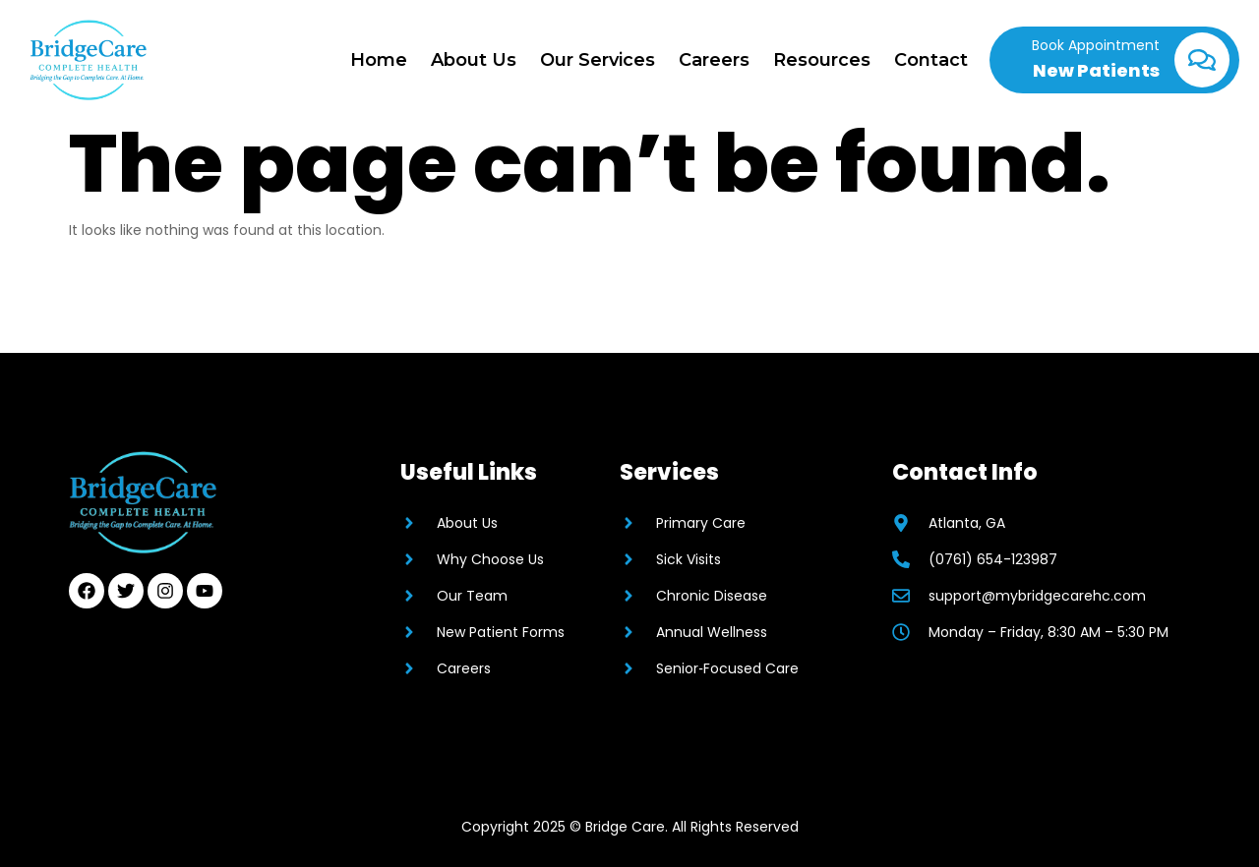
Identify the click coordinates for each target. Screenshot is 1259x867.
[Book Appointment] (1201, 59)
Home (378, 60)
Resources (821, 60)
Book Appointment (1096, 45)
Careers (714, 60)
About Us (473, 60)
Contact (931, 60)
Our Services (597, 60)
